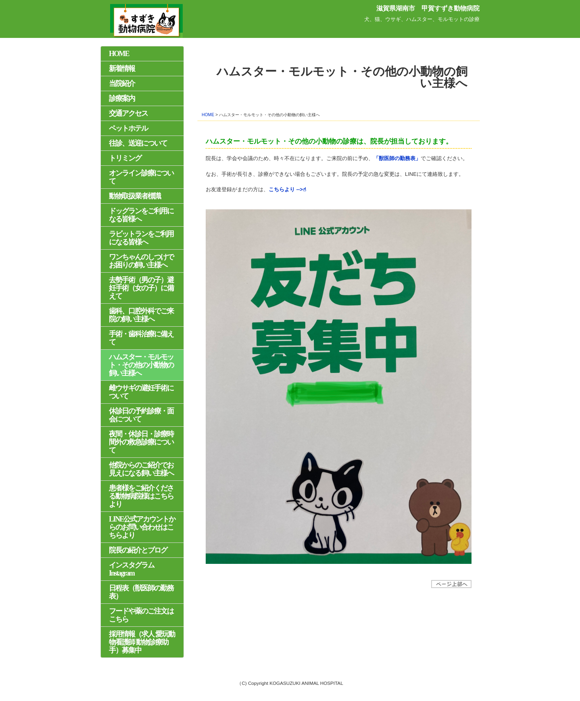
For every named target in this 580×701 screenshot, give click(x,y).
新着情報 (122, 69)
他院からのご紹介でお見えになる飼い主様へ (141, 469)
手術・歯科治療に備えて (141, 338)
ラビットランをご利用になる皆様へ (141, 238)
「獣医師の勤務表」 (397, 158)
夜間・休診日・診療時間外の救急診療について (141, 442)
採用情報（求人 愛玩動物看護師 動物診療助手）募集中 (142, 642)
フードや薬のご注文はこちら (141, 615)
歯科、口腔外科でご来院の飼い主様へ (141, 315)
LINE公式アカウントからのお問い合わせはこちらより (142, 527)
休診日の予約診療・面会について (141, 415)
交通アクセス (128, 113)
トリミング (125, 158)
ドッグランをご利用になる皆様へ (141, 215)
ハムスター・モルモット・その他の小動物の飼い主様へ (141, 365)
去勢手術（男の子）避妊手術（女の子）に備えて (141, 288)
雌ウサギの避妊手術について (141, 392)
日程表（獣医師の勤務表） (141, 592)
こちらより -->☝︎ (287, 189)
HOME (208, 115)
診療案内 (122, 98)
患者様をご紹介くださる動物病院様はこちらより (141, 496)
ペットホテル (128, 128)
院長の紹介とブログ (138, 550)
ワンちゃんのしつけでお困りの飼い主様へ (141, 261)
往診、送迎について (138, 143)
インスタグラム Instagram (131, 569)
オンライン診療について (141, 177)
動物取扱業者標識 (135, 196)
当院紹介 (122, 83)
